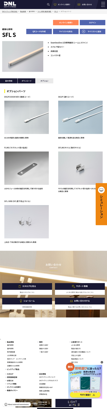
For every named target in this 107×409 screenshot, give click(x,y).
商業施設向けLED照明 (14, 362)
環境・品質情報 (44, 391)
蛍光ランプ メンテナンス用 (16, 359)
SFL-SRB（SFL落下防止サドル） (17, 201)
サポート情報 (82, 286)
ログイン (92, 22)
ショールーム (29, 300)
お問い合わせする (82, 300)
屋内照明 (10, 345)
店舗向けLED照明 (13, 366)
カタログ (10, 374)
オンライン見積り (66, 22)
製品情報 (10, 342)
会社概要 (42, 384)
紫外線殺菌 (11, 352)
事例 (41, 342)
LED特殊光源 (11, 355)
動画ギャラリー (12, 390)
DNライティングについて (47, 377)
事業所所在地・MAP (46, 387)
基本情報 (8, 81)
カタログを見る (29, 286)
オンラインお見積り (14, 387)
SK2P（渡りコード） (66, 97)
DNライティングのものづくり (48, 380)
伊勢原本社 (43, 394)
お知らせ (10, 380)
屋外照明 (10, 348)
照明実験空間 (12, 377)
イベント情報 (11, 384)
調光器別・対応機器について (80, 352)
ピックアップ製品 (13, 369)
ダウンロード (26, 81)
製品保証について (77, 359)
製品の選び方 (76, 348)
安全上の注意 (76, 355)
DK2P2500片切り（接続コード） (17, 97)
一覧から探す (43, 352)
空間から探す (43, 345)
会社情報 (42, 374)
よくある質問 (75, 345)
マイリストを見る (65, 31)
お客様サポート (76, 342)
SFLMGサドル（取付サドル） (69, 147)
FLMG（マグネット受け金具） (16, 147)
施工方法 (74, 362)
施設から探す (43, 348)
